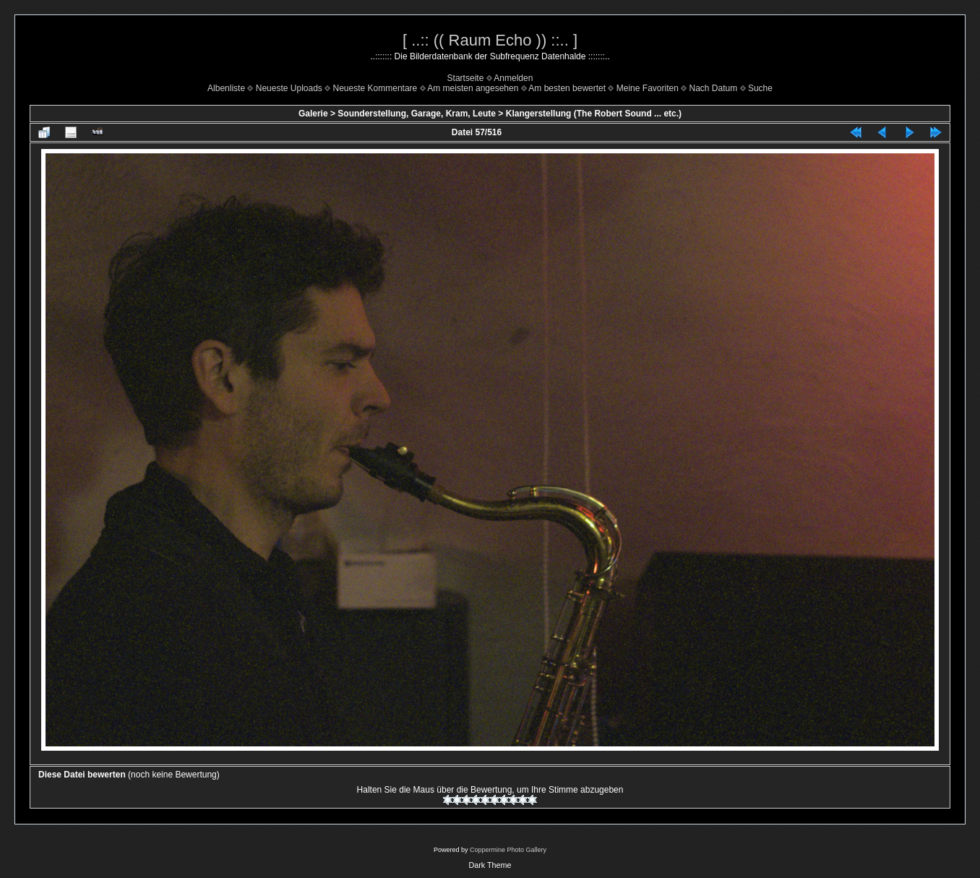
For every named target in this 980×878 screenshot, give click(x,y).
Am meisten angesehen (472, 88)
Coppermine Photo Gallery (508, 849)
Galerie (313, 113)
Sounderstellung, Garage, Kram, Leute (417, 113)
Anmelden (513, 78)
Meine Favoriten (647, 88)
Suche (760, 88)
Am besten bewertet (567, 88)
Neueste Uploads (289, 88)
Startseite (465, 78)
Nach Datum (713, 88)
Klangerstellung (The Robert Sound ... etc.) (594, 113)
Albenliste (226, 88)
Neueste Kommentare (375, 88)
